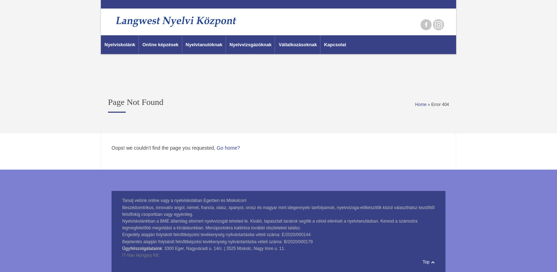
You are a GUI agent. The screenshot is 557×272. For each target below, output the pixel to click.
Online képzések (160, 44)
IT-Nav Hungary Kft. (140, 255)
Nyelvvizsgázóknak (250, 44)
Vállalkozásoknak (297, 44)
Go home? (228, 148)
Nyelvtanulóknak (204, 44)
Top (426, 262)
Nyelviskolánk (119, 44)
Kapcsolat (335, 44)
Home (421, 104)
